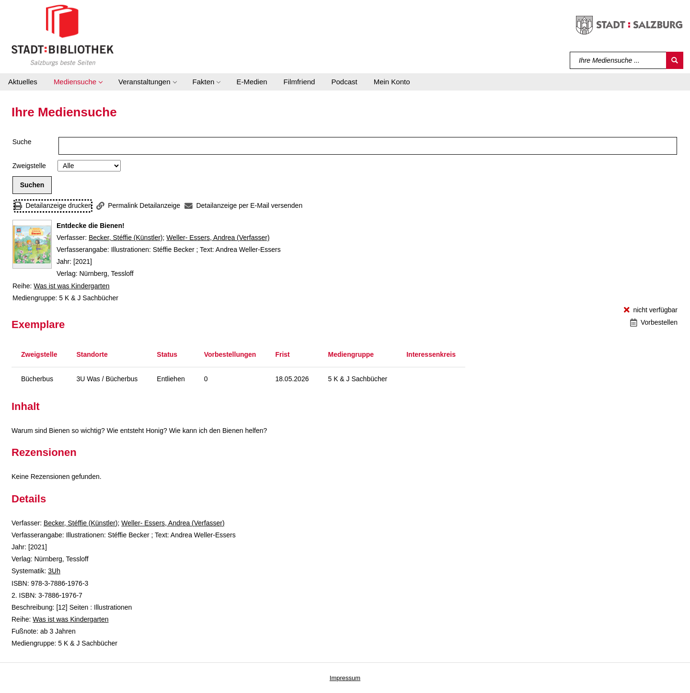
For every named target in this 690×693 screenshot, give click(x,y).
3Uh (54, 571)
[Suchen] (674, 60)
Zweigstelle (29, 166)
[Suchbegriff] (618, 60)
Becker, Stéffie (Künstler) (126, 237)
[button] (78, 82)
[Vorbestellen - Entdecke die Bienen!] (654, 323)
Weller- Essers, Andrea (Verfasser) (217, 237)
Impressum (345, 678)
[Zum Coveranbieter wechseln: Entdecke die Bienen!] (32, 244)
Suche (22, 142)
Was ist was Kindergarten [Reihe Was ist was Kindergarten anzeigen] (71, 286)
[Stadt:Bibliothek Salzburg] (63, 35)
